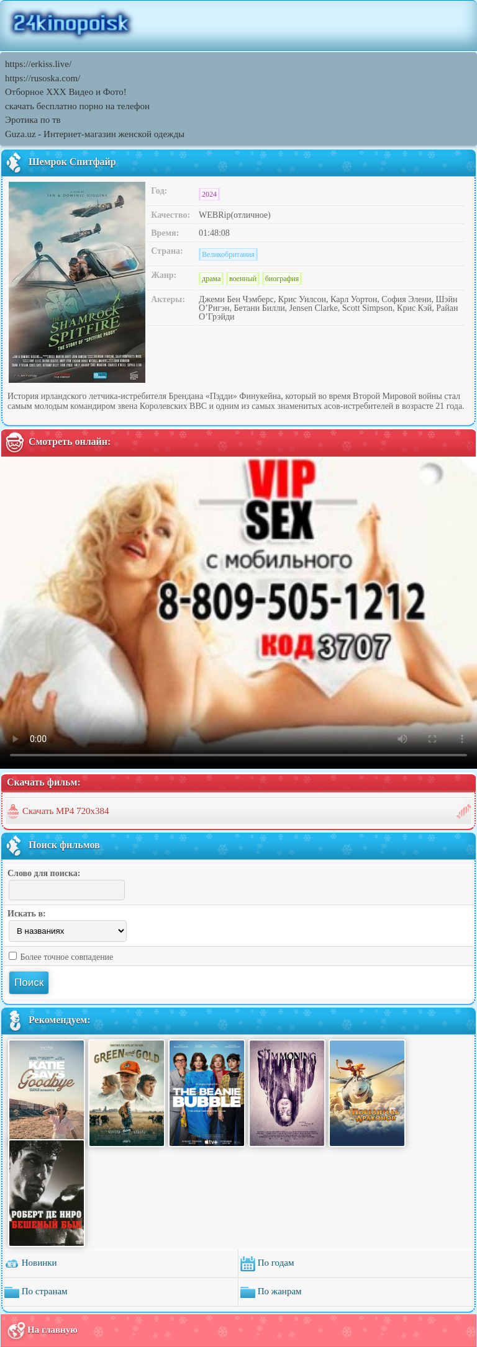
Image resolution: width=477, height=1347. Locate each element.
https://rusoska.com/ (42, 78)
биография (282, 278)
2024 (209, 194)
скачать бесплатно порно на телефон (77, 106)
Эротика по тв (33, 120)
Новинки (30, 1263)
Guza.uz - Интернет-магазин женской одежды (94, 134)
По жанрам (271, 1292)
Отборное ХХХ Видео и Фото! (66, 92)
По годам (267, 1263)
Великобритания (228, 254)
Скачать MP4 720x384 (65, 811)
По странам (36, 1292)
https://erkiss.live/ (38, 64)
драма (211, 278)
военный (243, 278)
